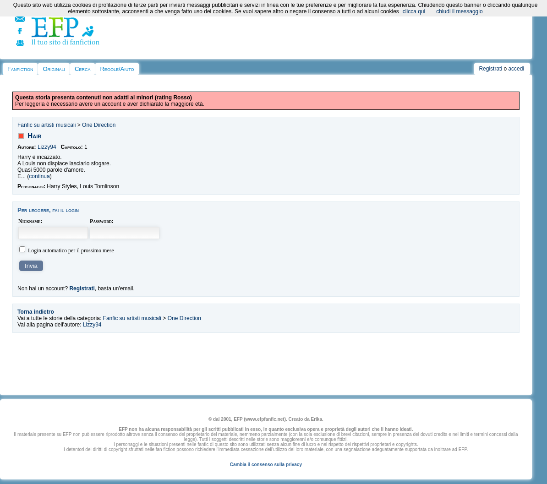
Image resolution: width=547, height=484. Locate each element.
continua (39, 176)
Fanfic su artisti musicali (46, 125)
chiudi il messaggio (459, 11)
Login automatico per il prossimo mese (71, 250)
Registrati (490, 68)
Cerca (82, 68)
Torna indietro (35, 312)
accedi (516, 68)
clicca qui (414, 11)
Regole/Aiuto (117, 68)
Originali (54, 68)
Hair (34, 136)
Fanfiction (20, 68)
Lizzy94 (47, 147)
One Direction (98, 125)
